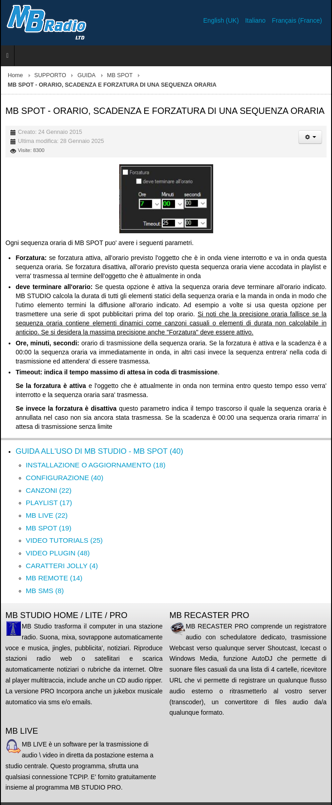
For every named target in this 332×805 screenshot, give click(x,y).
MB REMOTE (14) (54, 578)
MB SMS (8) (45, 590)
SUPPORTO (50, 75)
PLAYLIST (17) (49, 502)
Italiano (256, 20)
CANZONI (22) (49, 490)
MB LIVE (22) (47, 515)
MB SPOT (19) (49, 528)
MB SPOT (120, 75)
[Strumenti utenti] (310, 137)
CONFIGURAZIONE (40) (64, 477)
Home (15, 75)
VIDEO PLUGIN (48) (58, 553)
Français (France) (297, 20)
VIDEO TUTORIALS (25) (64, 540)
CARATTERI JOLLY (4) (62, 565)
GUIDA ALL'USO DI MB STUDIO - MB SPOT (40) (99, 451)
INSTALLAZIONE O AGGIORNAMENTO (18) (96, 465)
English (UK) (221, 20)
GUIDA (87, 75)
